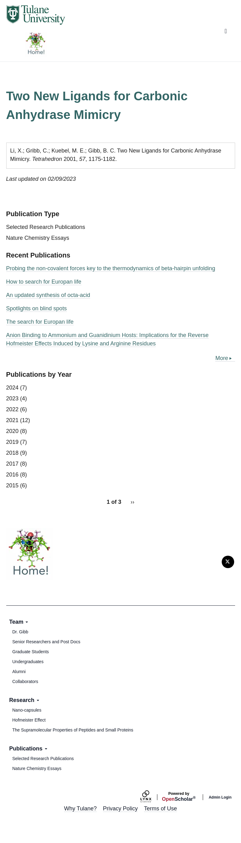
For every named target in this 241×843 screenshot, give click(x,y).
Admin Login (220, 797)
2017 (12, 464)
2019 (12, 442)
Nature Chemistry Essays (37, 238)
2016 (12, 475)
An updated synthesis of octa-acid (48, 295)
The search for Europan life (40, 322)
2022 (12, 409)
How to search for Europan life (43, 282)
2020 (12, 431)
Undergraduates (28, 661)
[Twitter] (228, 562)
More (221, 358)
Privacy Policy (120, 808)
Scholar (179, 797)
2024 (12, 388)
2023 (12, 398)
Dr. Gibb (20, 631)
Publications (28, 748)
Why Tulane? (80, 808)
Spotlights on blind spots (36, 308)
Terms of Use (160, 808)
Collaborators (25, 681)
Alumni (19, 671)
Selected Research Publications (45, 227)
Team (18, 622)
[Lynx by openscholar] (151, 797)
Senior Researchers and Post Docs (46, 641)
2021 (12, 420)
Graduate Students (30, 651)
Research (24, 700)
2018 (12, 453)
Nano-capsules (26, 710)
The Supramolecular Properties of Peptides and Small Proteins (72, 729)
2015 (12, 485)
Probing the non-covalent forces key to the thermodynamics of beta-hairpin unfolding (110, 268)
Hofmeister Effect (29, 720)
